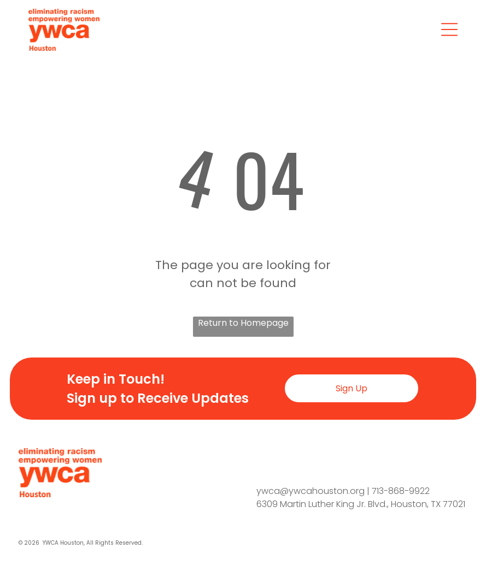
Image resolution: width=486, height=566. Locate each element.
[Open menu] (449, 29)
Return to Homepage (243, 323)
